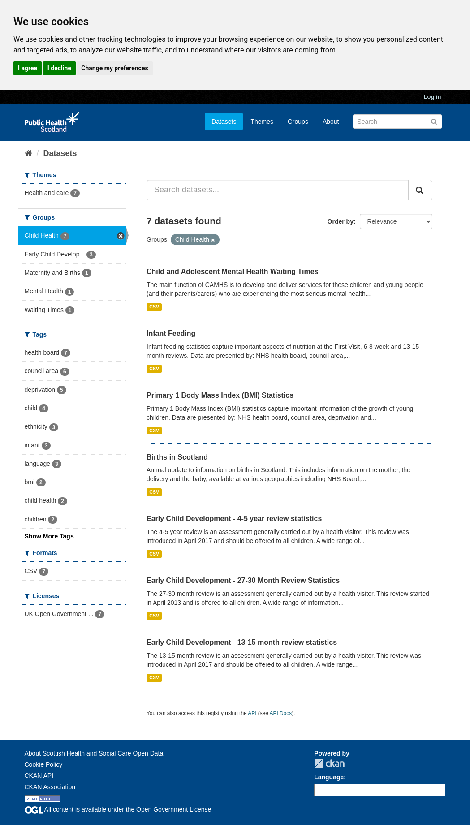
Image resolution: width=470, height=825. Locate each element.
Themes (261, 121)
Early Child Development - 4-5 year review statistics (234, 518)
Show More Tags (49, 536)
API (252, 713)
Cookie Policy (44, 764)
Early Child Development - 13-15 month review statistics (242, 642)
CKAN (329, 763)
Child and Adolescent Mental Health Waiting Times (232, 271)
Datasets (223, 121)
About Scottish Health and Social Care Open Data (94, 753)
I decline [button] (59, 68)
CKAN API (39, 775)
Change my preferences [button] (114, 68)
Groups (298, 121)
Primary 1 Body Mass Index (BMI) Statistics (220, 395)
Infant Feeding (171, 333)
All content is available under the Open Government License (118, 809)
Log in (432, 96)
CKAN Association (50, 786)
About (331, 121)
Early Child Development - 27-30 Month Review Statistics (243, 580)
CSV (154, 306)
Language (329, 777)
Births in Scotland (177, 457)
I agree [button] (27, 68)
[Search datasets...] (278, 190)
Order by (341, 221)
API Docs (281, 713)
